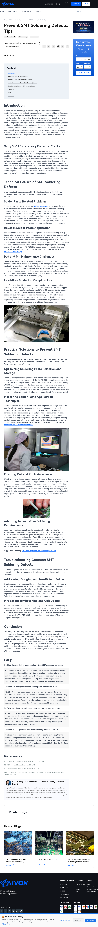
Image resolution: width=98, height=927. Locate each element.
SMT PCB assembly (40, 206)
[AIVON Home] (8, 4)
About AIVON (80, 884)
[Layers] (79, 67)
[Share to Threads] (62, 46)
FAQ (88, 884)
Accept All (90, 920)
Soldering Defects (10, 37)
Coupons (48, 4)
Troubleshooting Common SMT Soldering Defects (21, 86)
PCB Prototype (64, 894)
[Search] (85, 11)
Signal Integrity (42, 852)
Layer (78, 63)
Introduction (11, 73)
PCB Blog (11, 11)
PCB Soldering (23, 37)
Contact (79, 886)
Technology (25, 11)
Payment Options (92, 886)
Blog (77, 891)
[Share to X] (48, 46)
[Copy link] (67, 46)
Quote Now (84, 72)
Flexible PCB (63, 884)
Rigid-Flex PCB (64, 887)
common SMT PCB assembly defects (18, 425)
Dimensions (79, 56)
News (78, 889)
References (11, 96)
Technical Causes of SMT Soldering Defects (20, 79)
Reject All (78, 920)
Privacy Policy (6, 924)
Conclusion (11, 89)
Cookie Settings (65, 920)
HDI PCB (9, 852)
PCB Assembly (64, 897)
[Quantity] (87, 67)
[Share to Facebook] (44, 46)
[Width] (78, 59)
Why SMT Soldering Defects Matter (18, 76)
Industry (38, 11)
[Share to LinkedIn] (53, 46)
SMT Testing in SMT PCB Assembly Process (39, 551)
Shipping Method (92, 889)
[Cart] (66, 3)
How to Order (91, 891)
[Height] (85, 59)
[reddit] (58, 46)
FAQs (9, 92)
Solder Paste (34, 37)
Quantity (87, 63)
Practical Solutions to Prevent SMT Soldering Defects (22, 83)
